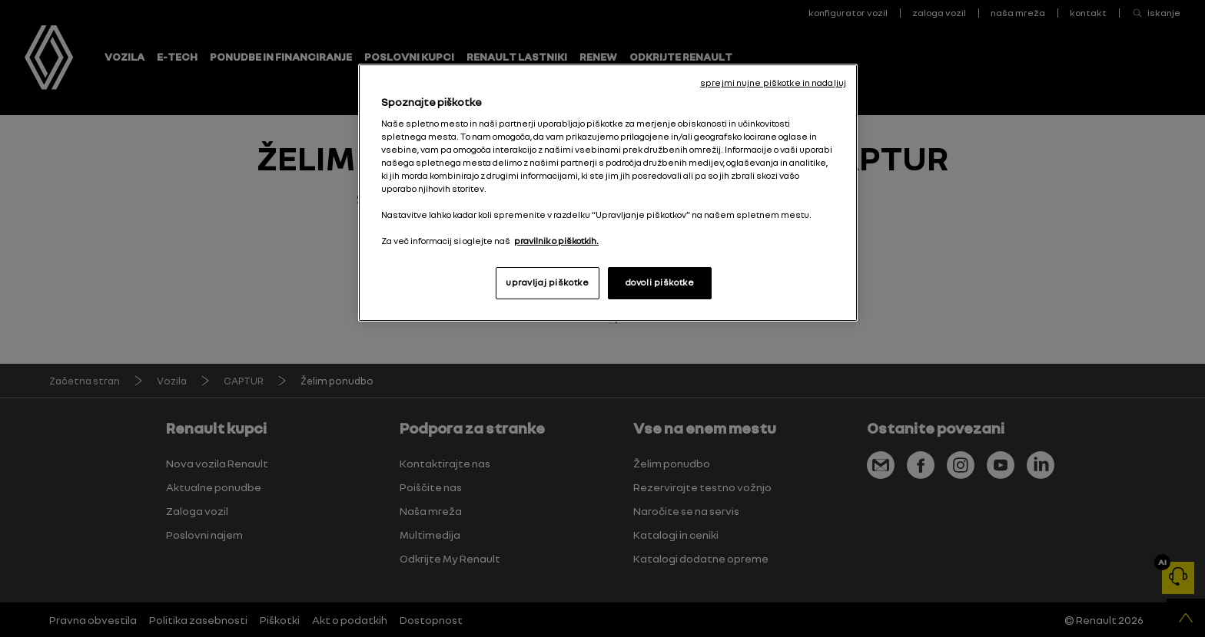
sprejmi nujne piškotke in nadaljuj (773, 83)
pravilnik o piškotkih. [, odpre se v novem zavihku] (556, 241)
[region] (608, 193)
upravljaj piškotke (547, 282)
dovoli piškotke (660, 282)
